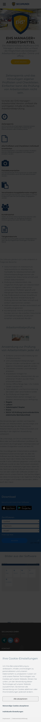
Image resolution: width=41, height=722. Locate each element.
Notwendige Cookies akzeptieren (16, 706)
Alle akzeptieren (20, 699)
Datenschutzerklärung (19, 718)
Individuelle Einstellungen (13, 712)
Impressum (6, 718)
